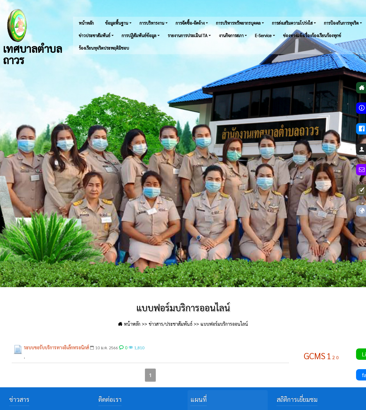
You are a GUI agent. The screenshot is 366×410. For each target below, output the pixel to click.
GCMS (314, 355)
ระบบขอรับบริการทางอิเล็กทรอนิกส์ (56, 347)
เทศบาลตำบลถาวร (32, 37)
